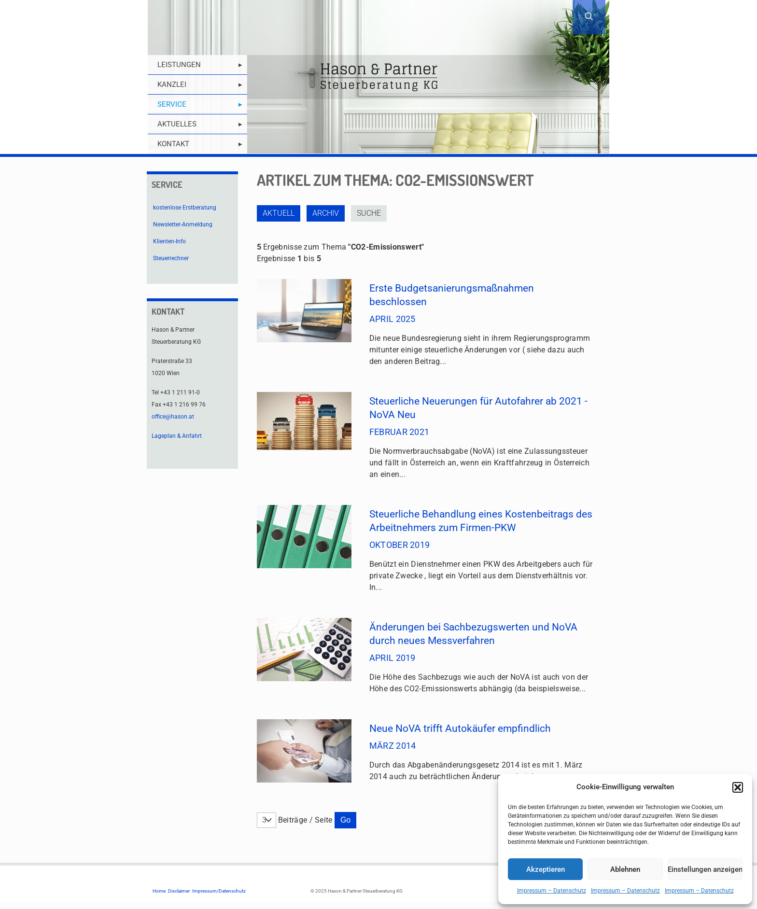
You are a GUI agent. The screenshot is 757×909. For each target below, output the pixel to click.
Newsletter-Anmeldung (182, 224)
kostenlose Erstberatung (184, 207)
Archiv (325, 213)
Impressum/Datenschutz (219, 891)
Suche (369, 213)
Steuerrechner (171, 258)
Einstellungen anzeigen (705, 869)
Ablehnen (625, 869)
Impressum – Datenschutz (551, 890)
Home (159, 891)
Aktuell (278, 213)
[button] (738, 787)
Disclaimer (179, 891)
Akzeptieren (545, 869)
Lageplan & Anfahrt (177, 436)
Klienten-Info (169, 241)
